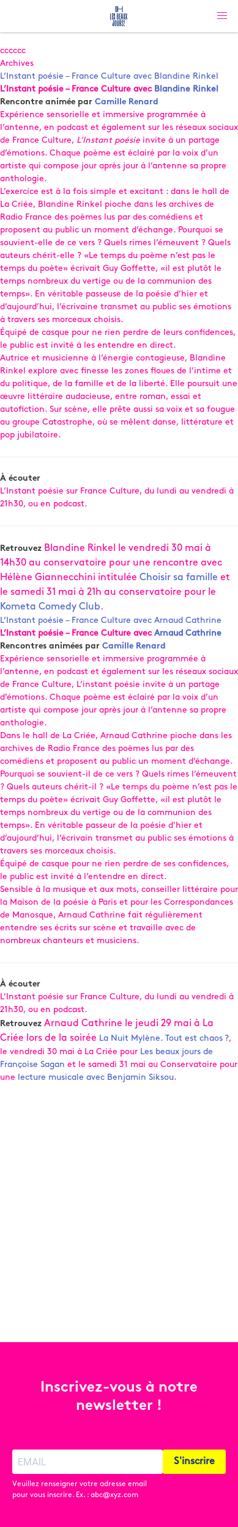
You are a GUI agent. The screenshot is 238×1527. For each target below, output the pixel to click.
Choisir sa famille (178, 578)
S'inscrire (194, 1462)
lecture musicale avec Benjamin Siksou (96, 1077)
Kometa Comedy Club (50, 607)
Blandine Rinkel (186, 89)
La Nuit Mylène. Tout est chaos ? (164, 1038)
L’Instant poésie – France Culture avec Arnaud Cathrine (110, 620)
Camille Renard (126, 102)
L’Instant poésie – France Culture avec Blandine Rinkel (109, 76)
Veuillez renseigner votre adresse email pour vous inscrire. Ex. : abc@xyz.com (79, 1490)
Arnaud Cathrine (187, 633)
